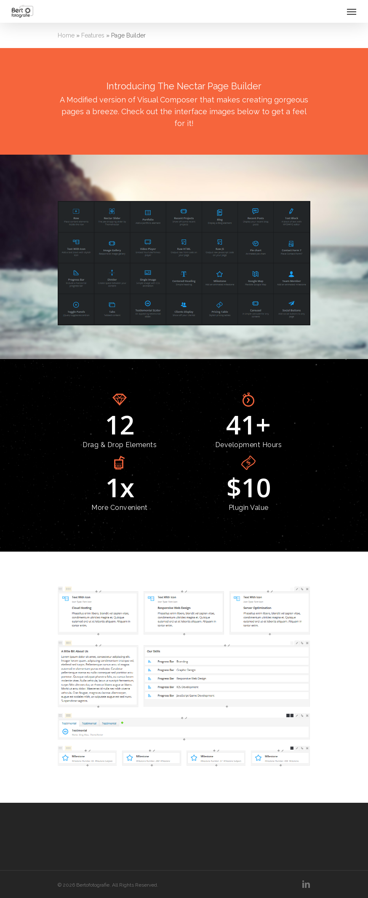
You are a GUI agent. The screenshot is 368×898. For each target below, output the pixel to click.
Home (66, 35)
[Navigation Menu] (351, 11)
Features (92, 35)
